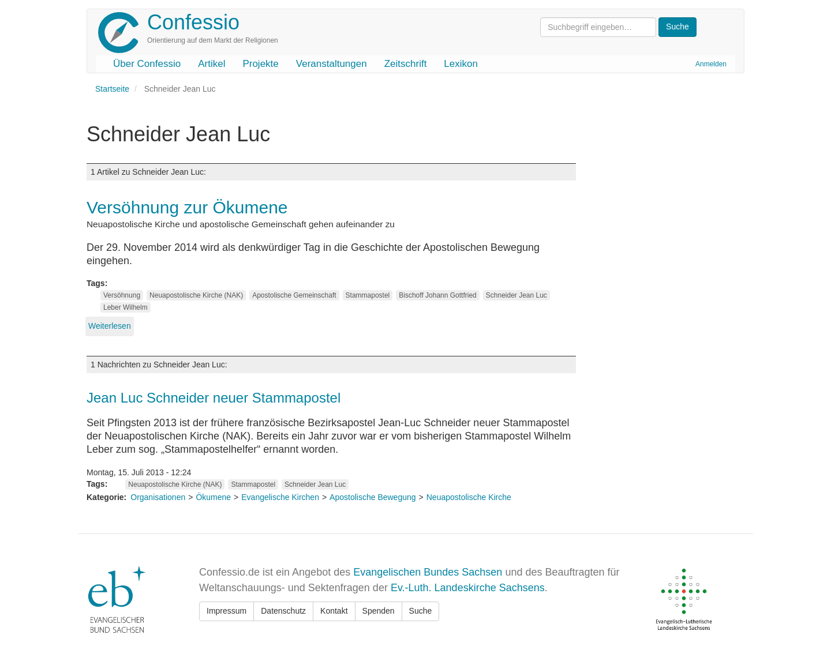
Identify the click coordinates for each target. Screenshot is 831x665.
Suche (420, 610)
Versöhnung (121, 295)
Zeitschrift (405, 63)
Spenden (378, 610)
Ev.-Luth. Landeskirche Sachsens (468, 587)
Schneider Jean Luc (516, 295)
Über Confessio (147, 63)
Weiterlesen (109, 325)
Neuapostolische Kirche (468, 497)
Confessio (193, 22)
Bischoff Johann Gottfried (438, 295)
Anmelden (711, 64)
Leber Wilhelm (125, 307)
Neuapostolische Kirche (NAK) (196, 295)
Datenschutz (283, 610)
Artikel (211, 63)
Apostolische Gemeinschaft (294, 295)
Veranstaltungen (331, 63)
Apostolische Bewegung (372, 497)
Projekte (260, 63)
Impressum (226, 610)
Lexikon (461, 63)
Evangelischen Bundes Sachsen (427, 572)
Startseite (112, 88)
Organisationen (157, 497)
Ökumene (213, 497)
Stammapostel (368, 295)
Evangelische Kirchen (280, 497)
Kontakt (333, 610)
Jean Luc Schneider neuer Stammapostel (213, 397)
